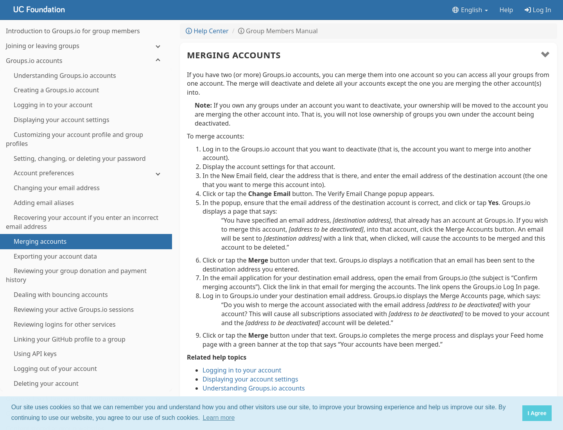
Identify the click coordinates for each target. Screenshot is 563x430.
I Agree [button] (536, 413)
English (470, 9)
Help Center (207, 31)
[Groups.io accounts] (86, 60)
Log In (538, 9)
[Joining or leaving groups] (86, 46)
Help (506, 9)
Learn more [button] (219, 417)
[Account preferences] (86, 173)
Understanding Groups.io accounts (254, 388)
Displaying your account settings (250, 379)
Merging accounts (234, 55)
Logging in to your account (242, 370)
